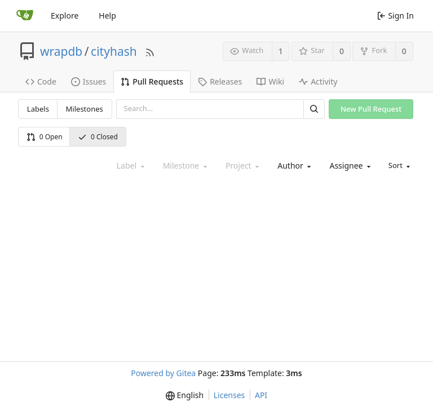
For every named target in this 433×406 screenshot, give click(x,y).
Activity (318, 81)
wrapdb (61, 51)
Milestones (84, 109)
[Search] (314, 109)
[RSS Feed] (150, 51)
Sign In (395, 15)
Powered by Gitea (163, 373)
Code (40, 81)
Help (107, 15)
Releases (220, 81)
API (261, 395)
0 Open (44, 137)
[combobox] (293, 166)
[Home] (24, 15)
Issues (88, 81)
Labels (38, 109)
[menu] (399, 166)
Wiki (270, 81)
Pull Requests (152, 81)
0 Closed (98, 137)
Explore (64, 15)
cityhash (114, 51)
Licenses (229, 395)
